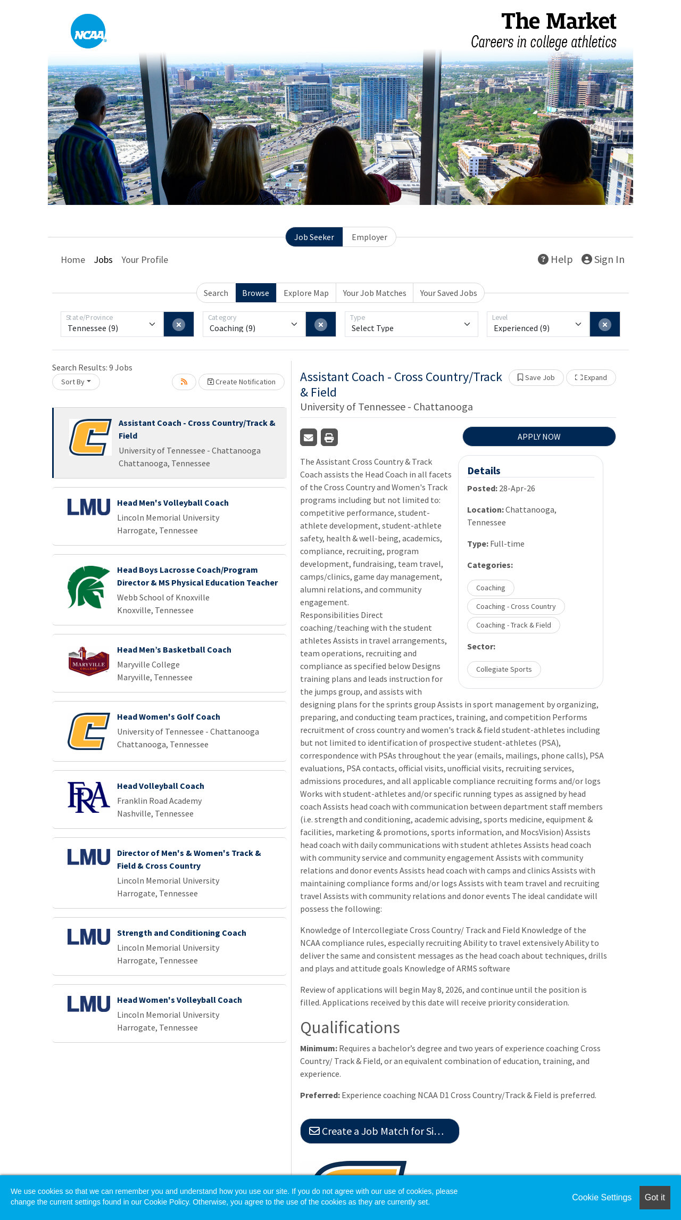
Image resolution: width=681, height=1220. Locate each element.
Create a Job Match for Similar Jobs (384, 1130)
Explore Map (306, 292)
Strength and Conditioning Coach (181, 932)
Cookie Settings (602, 1197)
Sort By (73, 381)
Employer (369, 237)
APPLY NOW (539, 436)
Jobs (103, 259)
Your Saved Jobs (448, 292)
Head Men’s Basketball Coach (174, 649)
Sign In (603, 259)
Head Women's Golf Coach (168, 716)
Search (216, 292)
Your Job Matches (374, 292)
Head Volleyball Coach (160, 785)
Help (555, 259)
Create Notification (241, 381)
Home (73, 259)
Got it (655, 1197)
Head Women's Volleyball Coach (179, 999)
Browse (255, 292)
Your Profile (144, 259)
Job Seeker (314, 237)
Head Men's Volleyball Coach (173, 502)
